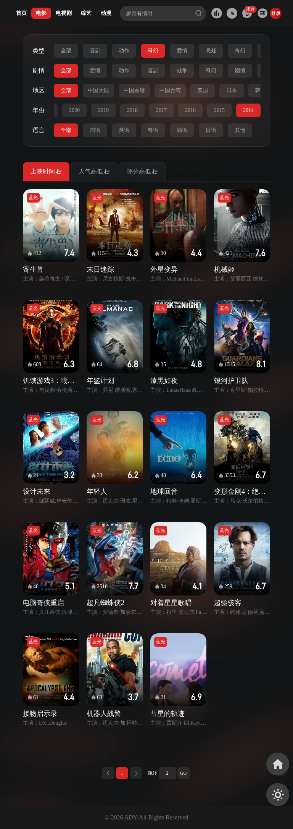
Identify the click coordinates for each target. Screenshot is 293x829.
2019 (103, 110)
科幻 (153, 51)
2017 (161, 110)
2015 (219, 110)
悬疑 (211, 51)
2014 (248, 110)
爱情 (182, 51)
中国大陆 (98, 90)
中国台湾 (170, 90)
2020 (74, 110)
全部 (66, 51)
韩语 (182, 130)
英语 (124, 130)
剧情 (240, 70)
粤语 (153, 130)
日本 (231, 90)
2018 (132, 110)
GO (183, 773)
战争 (182, 70)
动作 (124, 51)
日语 (211, 130)
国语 (95, 130)
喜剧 (95, 51)
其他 (240, 130)
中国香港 (134, 90)
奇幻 (240, 51)
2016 (190, 110)
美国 (202, 90)
